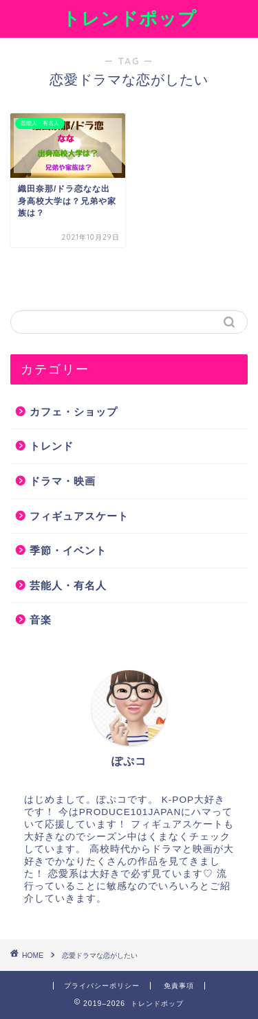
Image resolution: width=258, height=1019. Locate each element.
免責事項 (179, 985)
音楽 (41, 620)
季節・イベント (68, 550)
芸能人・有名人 (68, 585)
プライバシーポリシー (102, 985)
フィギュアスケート (79, 516)
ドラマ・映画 (63, 481)
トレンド (52, 446)
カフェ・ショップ (74, 411)
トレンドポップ (129, 18)
